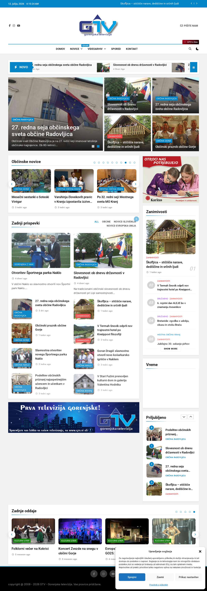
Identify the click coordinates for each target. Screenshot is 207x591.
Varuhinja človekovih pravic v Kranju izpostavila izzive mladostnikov (114, 201)
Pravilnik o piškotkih (158, 585)
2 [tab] (98, 146)
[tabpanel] (55, 114)
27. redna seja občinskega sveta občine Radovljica (71, 64)
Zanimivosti (152, 273)
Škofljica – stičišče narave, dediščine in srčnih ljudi (149, 3)
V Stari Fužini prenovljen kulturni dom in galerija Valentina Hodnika (26, 201)
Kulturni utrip (22, 540)
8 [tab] (125, 162)
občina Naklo (173, 439)
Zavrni (160, 577)
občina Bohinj (20, 189)
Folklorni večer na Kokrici (30, 549)
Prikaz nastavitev (188, 577)
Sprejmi (132, 577)
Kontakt (132, 48)
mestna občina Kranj (109, 189)
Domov (60, 48)
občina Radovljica (23, 119)
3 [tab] (103, 162)
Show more (171, 349)
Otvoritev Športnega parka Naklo (36, 289)
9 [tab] (130, 162)
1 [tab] (93, 146)
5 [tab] (112, 162)
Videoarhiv (95, 48)
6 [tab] (117, 162)
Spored (116, 48)
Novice (77, 47)
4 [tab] (108, 162)
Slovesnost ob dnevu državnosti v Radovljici (149, 64)
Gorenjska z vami (24, 280)
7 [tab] (121, 162)
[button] (200, 551)
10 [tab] (134, 162)
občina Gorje (62, 189)
